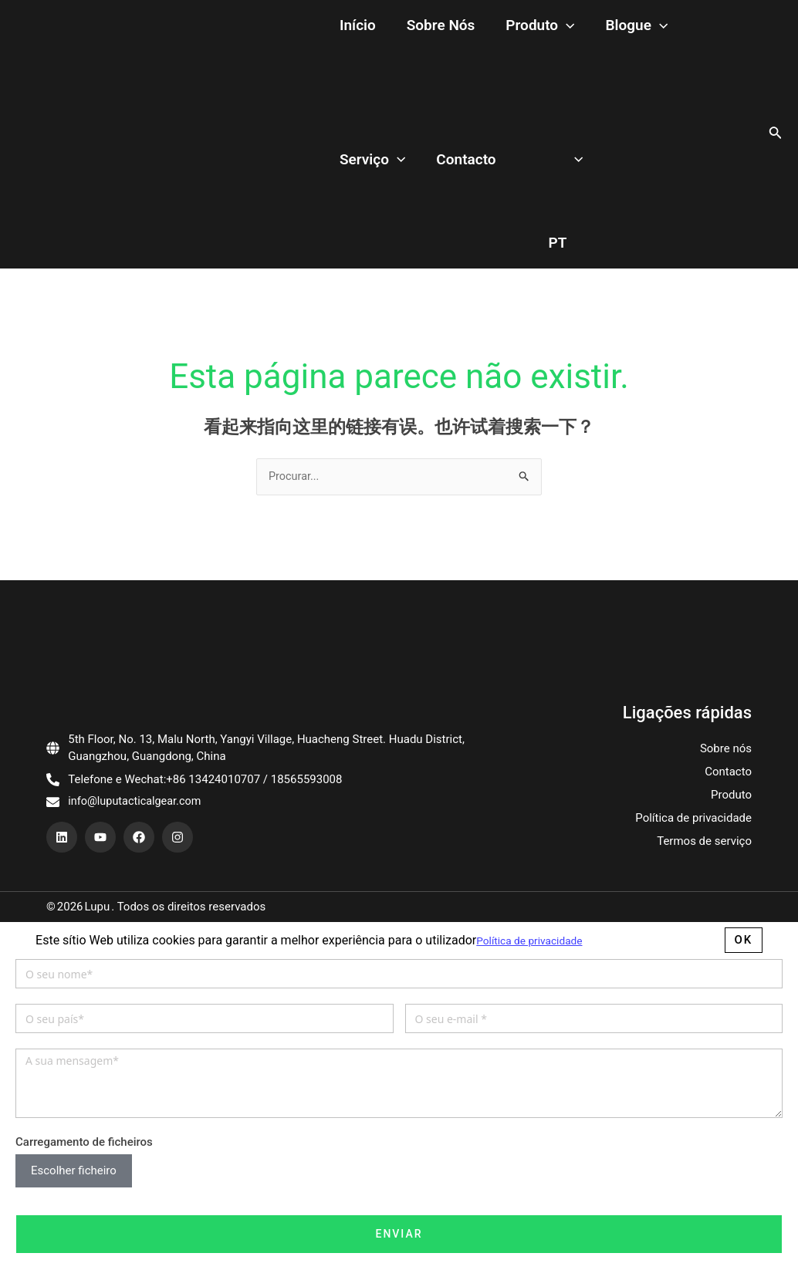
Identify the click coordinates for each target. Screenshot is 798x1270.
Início (350, 25)
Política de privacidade (693, 819)
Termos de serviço (704, 842)
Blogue (582, 26)
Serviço (662, 26)
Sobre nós (418, 25)
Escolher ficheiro (74, 1172)
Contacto (361, 159)
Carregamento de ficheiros (84, 1143)
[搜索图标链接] (776, 134)
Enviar (398, 1234)
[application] (527, 26)
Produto (501, 26)
